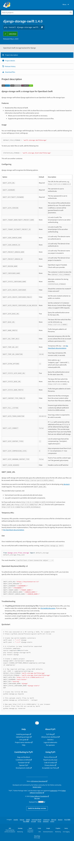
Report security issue (50, 760)
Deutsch (60, 820)
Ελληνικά (53, 820)
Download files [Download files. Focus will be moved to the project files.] (8, 72)
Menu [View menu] (66, 4)
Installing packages (22, 734)
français (22, 820)
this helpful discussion (48, 608)
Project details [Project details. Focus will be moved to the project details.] (8, 60)
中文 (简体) (67, 820)
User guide (22, 739)
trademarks (53, 791)
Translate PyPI (23, 762)
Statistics (50, 739)
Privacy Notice (49, 765)
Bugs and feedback (23, 757)
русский (33, 821)
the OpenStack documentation (58, 347)
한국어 (52, 821)
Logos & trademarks (50, 742)
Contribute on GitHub (23, 760)
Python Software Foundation (38, 796)
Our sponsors (50, 745)
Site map (37, 798)
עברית (39, 821)
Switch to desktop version (37, 808)
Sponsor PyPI (23, 765)
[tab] (37, 55)
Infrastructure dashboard (49, 737)
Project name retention (23, 742)
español (16, 820)
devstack (67, 484)
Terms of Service (49, 757)
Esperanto (46, 821)
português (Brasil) (36, 820)
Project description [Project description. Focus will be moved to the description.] (10, 55)
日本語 (28, 820)
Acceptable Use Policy (49, 768)
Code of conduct (49, 762)
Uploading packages (23, 737)
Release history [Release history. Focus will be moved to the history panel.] (8, 66)
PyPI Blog (49, 734)
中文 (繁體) (26, 821)
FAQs (23, 745)
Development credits (23, 768)
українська (46, 820)
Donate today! (37, 787)
